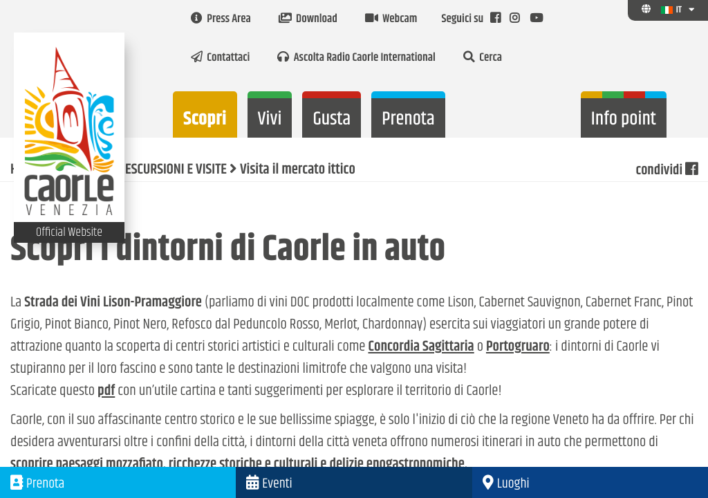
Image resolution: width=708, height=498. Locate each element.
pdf (106, 391)
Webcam (391, 19)
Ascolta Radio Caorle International (356, 58)
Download (308, 19)
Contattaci (220, 58)
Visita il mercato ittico (297, 170)
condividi (666, 170)
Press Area (221, 19)
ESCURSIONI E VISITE (176, 170)
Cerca (482, 58)
